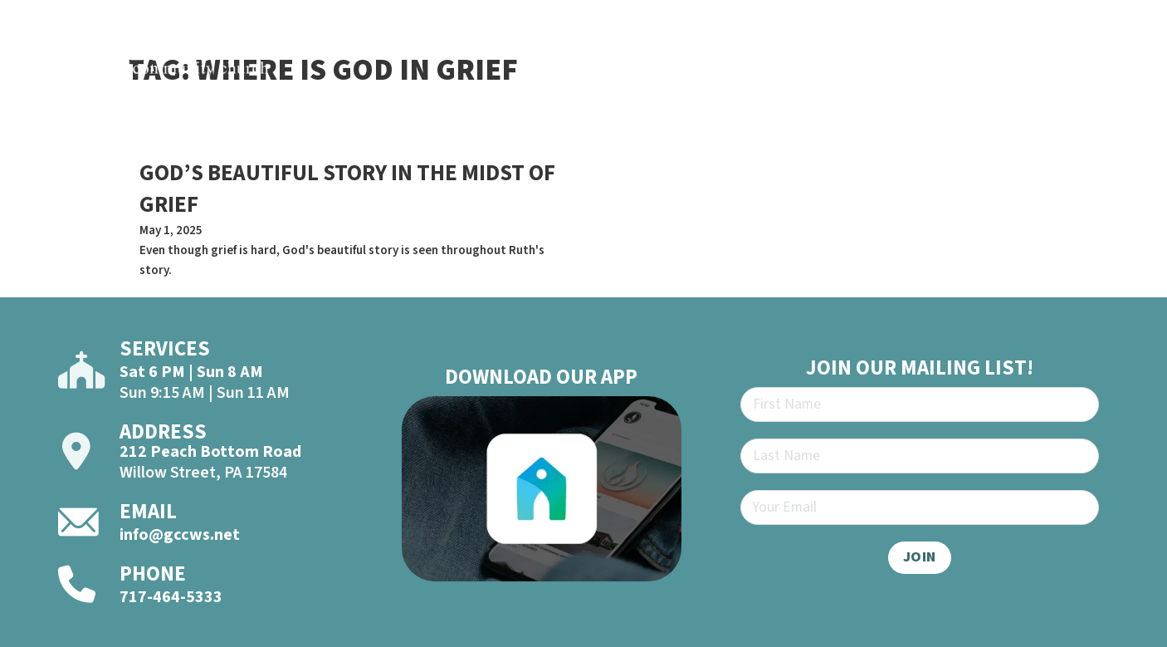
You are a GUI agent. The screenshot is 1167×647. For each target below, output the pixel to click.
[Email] (920, 507)
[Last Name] (920, 456)
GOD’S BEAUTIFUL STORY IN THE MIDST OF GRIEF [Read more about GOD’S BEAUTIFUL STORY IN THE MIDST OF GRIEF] (347, 189)
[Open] (1121, 60)
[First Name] (920, 404)
